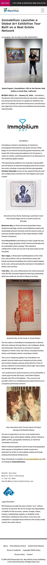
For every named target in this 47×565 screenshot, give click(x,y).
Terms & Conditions (14, 550)
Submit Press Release (36, 546)
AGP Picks (5, 3)
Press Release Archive (18, 546)
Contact (30, 554)
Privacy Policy (19, 554)
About (5, 546)
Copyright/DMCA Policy (31, 550)
